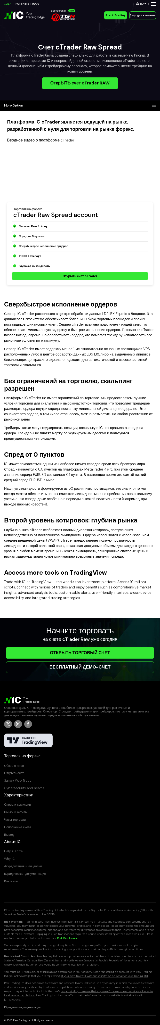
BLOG (36, 3)
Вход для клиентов (143, 15)
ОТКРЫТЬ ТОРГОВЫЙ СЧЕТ (80, 653)
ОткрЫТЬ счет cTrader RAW (80, 83)
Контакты (11, 881)
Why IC (9, 859)
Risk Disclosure (67, 938)
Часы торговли (15, 820)
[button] (141, 4)
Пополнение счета (17, 827)
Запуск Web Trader (18, 780)
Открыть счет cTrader (80, 276)
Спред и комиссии (17, 804)
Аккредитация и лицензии (23, 866)
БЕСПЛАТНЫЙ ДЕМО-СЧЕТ (80, 667)
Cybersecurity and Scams (24, 788)
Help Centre (13, 851)
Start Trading (115, 15)
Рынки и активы (15, 812)
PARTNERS (22, 3)
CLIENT (8, 3)
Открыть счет (14, 773)
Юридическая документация (25, 874)
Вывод (9, 835)
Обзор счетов (14, 766)
